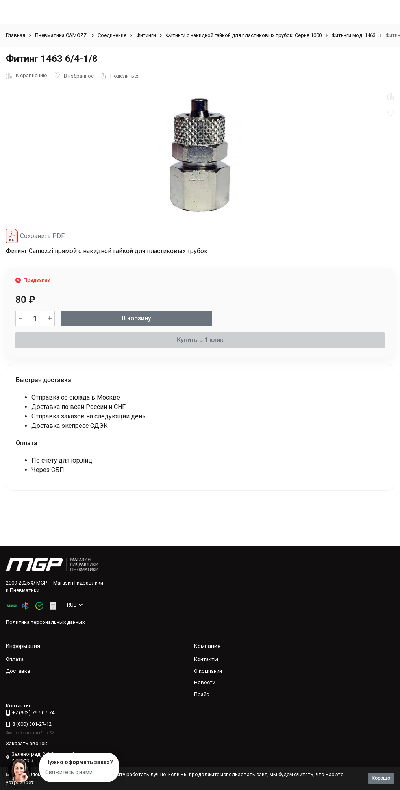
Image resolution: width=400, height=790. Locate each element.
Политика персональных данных (45, 622)
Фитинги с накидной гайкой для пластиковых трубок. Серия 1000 (244, 35)
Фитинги (146, 35)
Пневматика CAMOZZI (61, 35)
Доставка (18, 671)
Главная (15, 35)
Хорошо (381, 778)
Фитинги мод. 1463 (353, 35)
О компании (208, 671)
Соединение (112, 35)
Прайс (201, 694)
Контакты (206, 659)
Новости (204, 682)
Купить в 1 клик (200, 340)
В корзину (136, 318)
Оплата (15, 659)
